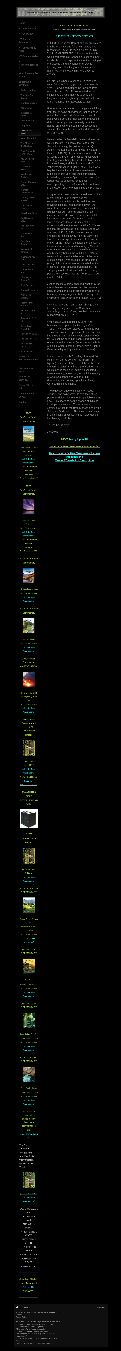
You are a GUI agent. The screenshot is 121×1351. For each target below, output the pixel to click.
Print (19, 1307)
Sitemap (27, 1307)
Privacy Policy (21, 1317)
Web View (101, 1307)
